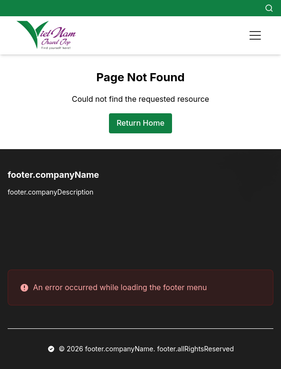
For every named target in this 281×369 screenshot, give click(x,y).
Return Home (140, 123)
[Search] (269, 8)
